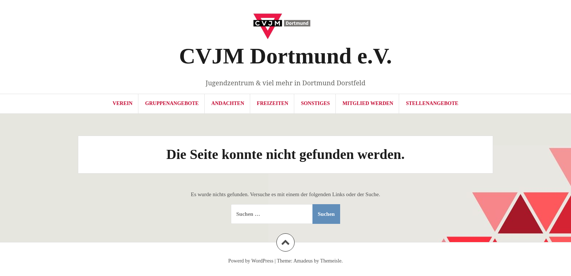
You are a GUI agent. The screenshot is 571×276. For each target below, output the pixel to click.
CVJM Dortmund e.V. (285, 55)
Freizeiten (272, 103)
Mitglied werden (368, 103)
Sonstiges (315, 103)
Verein (122, 103)
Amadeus (303, 261)
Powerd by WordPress (250, 261)
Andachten (227, 103)
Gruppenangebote (172, 103)
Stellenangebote (432, 103)
